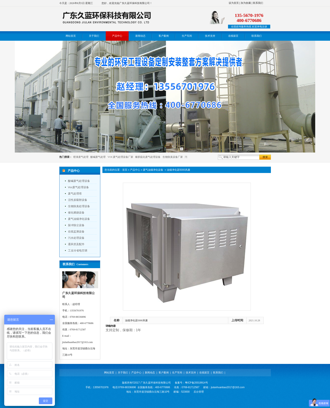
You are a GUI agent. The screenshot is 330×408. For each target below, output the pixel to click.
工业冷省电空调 (77, 250)
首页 (124, 169)
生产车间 (177, 372)
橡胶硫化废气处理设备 (147, 156)
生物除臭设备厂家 (173, 156)
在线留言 (204, 372)
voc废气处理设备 (78, 187)
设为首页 (234, 2)
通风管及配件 (76, 244)
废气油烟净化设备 (79, 218)
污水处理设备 (76, 237)
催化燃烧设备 (76, 212)
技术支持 (191, 372)
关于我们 (123, 372)
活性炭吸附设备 (77, 199)
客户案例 (164, 372)
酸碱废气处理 (98, 156)
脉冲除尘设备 (76, 225)
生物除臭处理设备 (79, 206)
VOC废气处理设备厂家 (120, 156)
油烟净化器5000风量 (178, 169)
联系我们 (258, 2)
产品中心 (135, 169)
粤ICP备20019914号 (196, 382)
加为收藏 (246, 2)
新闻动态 (150, 372)
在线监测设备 (76, 231)
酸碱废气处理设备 (79, 180)
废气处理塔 (75, 193)
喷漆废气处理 (80, 156)
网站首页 (109, 372)
